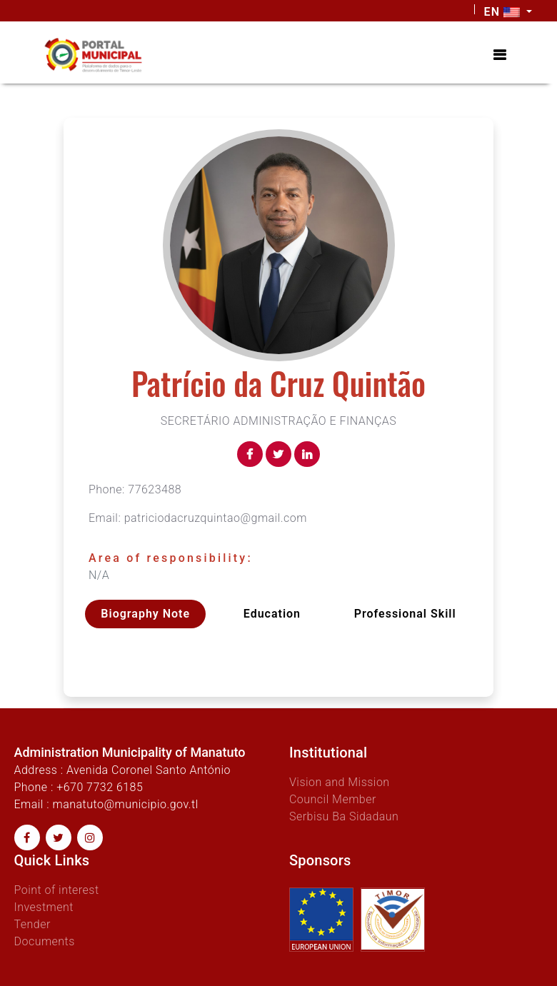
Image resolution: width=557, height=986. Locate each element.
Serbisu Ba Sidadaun (343, 816)
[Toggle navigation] (499, 55)
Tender (32, 924)
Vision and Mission (339, 782)
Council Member (332, 799)
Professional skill (405, 613)
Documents (44, 941)
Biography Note (145, 613)
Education (272, 613)
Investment (44, 907)
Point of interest (56, 890)
